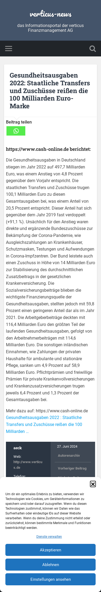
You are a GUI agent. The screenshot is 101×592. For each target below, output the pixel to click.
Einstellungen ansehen (50, 579)
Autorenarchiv (69, 455)
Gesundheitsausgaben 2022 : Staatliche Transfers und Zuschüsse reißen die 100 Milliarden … (44, 424)
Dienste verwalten (49, 537)
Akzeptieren (50, 550)
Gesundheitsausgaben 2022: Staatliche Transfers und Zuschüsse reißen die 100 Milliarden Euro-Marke (50, 90)
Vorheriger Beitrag (72, 468)
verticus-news (50, 13)
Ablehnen (50, 564)
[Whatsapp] (15, 131)
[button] (93, 483)
